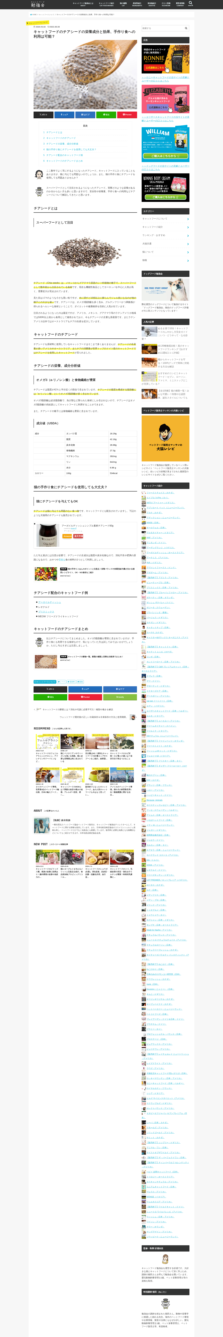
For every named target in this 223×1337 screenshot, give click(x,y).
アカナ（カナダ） (155, 499)
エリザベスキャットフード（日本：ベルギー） (167, 697)
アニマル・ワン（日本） (158, 1134)
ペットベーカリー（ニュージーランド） (164, 995)
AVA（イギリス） (154, 549)
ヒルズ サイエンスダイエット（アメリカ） (166, 1085)
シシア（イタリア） (156, 1080)
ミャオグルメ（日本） (157, 896)
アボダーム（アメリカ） (158, 559)
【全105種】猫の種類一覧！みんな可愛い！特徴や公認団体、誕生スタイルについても (173, 380)
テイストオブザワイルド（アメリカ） (163, 1139)
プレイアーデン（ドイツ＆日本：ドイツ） (165, 1005)
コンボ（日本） (154, 643)
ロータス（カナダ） (156, 871)
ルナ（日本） (153, 876)
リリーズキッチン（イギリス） (161, 861)
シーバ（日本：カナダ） (158, 1109)
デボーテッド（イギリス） (159, 672)
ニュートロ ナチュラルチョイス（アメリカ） (167, 926)
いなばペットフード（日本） (160, 806)
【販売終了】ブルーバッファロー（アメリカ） (167, 579)
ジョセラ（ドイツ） (156, 826)
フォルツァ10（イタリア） (159, 742)
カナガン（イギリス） (157, 609)
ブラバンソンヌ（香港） (158, 599)
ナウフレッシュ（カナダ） (159, 965)
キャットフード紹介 (106, 4)
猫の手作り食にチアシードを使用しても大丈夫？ (69, 149)
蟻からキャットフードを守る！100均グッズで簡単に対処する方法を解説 (173, 351)
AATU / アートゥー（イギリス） (161, 489)
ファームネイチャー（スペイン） (161, 712)
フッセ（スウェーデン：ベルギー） (162, 796)
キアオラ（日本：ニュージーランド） (163, 836)
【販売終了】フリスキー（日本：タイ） (164, 747)
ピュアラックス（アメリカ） (160, 1030)
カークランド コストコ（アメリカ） (163, 841)
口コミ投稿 (166, 4)
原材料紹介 (137, 4)
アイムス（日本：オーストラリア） (162, 801)
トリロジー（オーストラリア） (161, 1163)
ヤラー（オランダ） (156, 1213)
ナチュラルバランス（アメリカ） (161, 921)
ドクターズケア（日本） (158, 677)
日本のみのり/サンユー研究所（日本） (164, 960)
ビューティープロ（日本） (159, 569)
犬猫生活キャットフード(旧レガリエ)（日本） (167, 1060)
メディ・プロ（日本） (157, 886)
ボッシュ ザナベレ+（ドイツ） (160, 589)
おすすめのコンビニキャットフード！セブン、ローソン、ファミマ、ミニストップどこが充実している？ (173, 366)
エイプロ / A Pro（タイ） (158, 484)
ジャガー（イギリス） (157, 816)
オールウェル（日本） (157, 514)
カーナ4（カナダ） (155, 619)
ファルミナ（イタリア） (158, 717)
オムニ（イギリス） (156, 980)
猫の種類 (123, 4)
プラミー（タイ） (155, 1015)
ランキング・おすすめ (153, 231)
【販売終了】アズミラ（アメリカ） (162, 564)
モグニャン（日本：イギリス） (161, 906)
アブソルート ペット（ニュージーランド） (166, 494)
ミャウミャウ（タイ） (157, 901)
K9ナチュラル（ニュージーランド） (163, 722)
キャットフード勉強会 (114, 1332)
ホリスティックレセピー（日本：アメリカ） (166, 791)
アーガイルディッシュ (49, 603)
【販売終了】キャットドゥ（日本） (162, 633)
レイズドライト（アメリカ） (160, 1050)
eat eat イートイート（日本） (160, 687)
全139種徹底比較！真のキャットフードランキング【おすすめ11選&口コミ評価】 (173, 338)
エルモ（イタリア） (156, 702)
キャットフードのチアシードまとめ (63, 161)
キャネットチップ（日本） (159, 614)
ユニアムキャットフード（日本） (161, 1173)
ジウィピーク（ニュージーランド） (162, 1223)
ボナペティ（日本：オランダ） (161, 584)
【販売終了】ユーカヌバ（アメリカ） (163, 707)
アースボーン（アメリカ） (159, 682)
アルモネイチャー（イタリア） (161, 519)
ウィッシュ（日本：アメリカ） (161, 1203)
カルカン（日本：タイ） (158, 831)
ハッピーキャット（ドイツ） (160, 781)
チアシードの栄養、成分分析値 (60, 143)
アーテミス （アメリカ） (158, 544)
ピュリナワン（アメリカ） (159, 1035)
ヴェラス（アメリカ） (157, 1178)
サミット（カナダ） (156, 1124)
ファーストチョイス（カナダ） (161, 479)
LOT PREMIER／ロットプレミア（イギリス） (167, 866)
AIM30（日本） (153, 509)
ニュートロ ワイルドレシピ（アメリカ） (165, 1198)
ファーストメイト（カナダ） (160, 732)
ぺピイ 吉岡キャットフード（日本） (163, 1158)
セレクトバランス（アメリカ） (161, 1095)
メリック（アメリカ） (157, 891)
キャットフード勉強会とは (83, 4)
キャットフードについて (46, 685)
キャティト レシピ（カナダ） (160, 638)
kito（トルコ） (153, 846)
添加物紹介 (152, 4)
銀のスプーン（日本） (157, 761)
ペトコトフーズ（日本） (158, 1000)
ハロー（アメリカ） (156, 776)
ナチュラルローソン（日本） (160, 931)
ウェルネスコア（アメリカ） (160, 1188)
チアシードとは (52, 132)
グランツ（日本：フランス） (160, 771)
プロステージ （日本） (157, 1025)
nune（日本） (153, 970)
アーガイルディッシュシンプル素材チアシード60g (87, 525)
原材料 (72, 685)
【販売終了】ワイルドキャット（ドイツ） (165, 1193)
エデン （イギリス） (156, 692)
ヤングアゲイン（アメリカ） (160, 1218)
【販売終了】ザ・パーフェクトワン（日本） (166, 1144)
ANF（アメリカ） (155, 524)
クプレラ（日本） (155, 662)
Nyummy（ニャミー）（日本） (160, 975)
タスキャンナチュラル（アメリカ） (162, 1168)
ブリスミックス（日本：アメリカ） (162, 574)
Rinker (73, 528)
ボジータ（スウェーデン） (159, 594)
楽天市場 (84, 536)
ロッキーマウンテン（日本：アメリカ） (164, 1065)
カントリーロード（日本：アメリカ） (163, 648)
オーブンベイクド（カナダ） (160, 990)
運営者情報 (180, 4)
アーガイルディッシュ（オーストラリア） (165, 539)
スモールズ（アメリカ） (158, 1114)
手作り (62, 559)
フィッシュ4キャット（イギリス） (162, 737)
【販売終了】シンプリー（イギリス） (163, 1129)
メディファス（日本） (157, 881)
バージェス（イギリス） (158, 604)
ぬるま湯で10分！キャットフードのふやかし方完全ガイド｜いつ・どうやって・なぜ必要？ (173, 324)
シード (62, 685)
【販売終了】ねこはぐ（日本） (161, 950)
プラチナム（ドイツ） (157, 1010)
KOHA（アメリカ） (155, 851)
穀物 (81, 685)
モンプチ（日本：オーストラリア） (162, 911)
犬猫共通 (146, 239)
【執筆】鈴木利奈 (61, 826)
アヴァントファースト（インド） (161, 554)
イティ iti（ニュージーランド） (161, 811)
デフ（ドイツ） (154, 667)
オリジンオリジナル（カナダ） (161, 985)
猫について (147, 246)
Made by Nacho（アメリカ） (160, 916)
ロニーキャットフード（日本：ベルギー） (165, 1070)
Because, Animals (154, 786)
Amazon (69, 536)
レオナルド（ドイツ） (157, 856)
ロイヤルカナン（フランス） (160, 1075)
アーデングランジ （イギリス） (161, 534)
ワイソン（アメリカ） (157, 1208)
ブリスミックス (46, 613)
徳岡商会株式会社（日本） (159, 821)
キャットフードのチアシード (59, 138)
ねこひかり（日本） (156, 955)
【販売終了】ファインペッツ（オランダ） (165, 727)
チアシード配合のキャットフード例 (63, 155)
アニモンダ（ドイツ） (157, 529)
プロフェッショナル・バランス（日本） (164, 1020)
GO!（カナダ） (153, 766)
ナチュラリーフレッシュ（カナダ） (162, 936)
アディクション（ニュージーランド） (163, 504)
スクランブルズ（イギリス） (160, 1090)
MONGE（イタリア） (156, 1183)
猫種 (144, 254)
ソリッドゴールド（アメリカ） (161, 1119)
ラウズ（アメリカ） (156, 1055)
